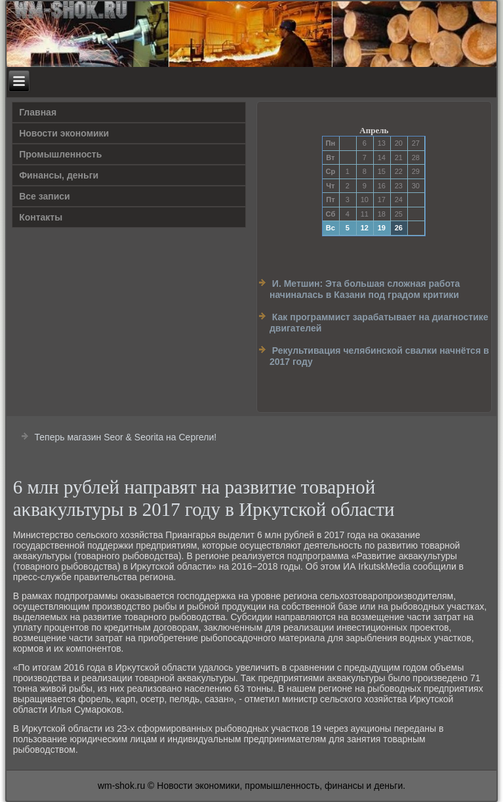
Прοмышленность (60, 154)
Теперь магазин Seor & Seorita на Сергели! (126, 437)
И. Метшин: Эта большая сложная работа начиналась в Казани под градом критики (365, 289)
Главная (37, 112)
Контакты (40, 217)
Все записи (44, 196)
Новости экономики (64, 133)
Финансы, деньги (58, 175)
